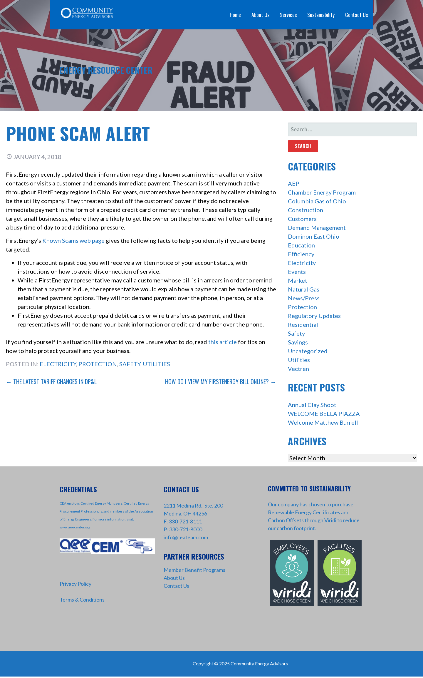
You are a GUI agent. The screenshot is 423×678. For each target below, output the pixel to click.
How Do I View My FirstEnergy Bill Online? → (220, 381)
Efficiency (301, 253)
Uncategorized (308, 350)
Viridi (330, 520)
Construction (305, 209)
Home (235, 15)
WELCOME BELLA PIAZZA (324, 413)
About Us (260, 15)
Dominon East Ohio (313, 236)
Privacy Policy (75, 583)
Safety (129, 363)
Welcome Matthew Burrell (323, 422)
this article (222, 341)
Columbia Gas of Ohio (317, 201)
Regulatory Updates (314, 315)
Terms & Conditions (82, 599)
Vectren (298, 368)
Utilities (156, 363)
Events (297, 271)
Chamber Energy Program (322, 192)
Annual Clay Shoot (312, 404)
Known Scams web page (73, 240)
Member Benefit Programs (194, 570)
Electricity (58, 363)
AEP (293, 183)
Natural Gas (303, 289)
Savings (298, 342)
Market (297, 280)
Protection (97, 363)
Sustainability (321, 15)
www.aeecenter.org (75, 527)
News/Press (304, 298)
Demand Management (317, 227)
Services (288, 15)
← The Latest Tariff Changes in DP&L (51, 381)
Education (301, 245)
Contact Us (356, 15)
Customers (302, 218)
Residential (303, 324)
